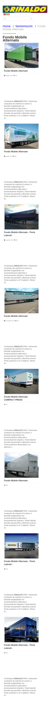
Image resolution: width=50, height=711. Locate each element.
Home (7, 26)
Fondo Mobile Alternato (16, 71)
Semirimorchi (23, 26)
